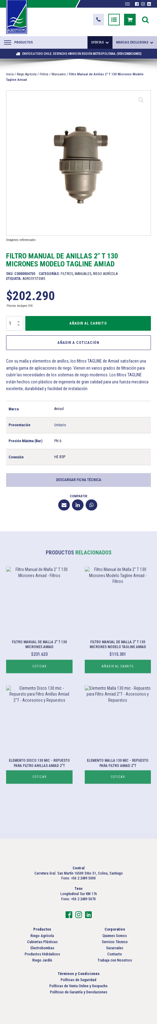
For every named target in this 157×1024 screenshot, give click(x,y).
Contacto (114, 954)
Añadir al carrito (88, 323)
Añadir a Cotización (78, 343)
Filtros (44, 74)
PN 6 (57, 441)
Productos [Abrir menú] (18, 42)
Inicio (10, 74)
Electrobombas (42, 948)
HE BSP (59, 457)
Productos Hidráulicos (42, 954)
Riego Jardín (42, 960)
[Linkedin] (78, 504)
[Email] (64, 504)
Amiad (59, 409)
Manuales (59, 74)
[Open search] (145, 20)
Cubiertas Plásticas (42, 941)
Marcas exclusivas (134, 42)
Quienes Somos (114, 935)
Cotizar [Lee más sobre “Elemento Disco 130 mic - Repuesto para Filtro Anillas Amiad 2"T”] (39, 797)
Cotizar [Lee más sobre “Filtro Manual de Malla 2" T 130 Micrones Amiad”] (39, 686)
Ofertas (100, 42)
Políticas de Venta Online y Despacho (78, 986)
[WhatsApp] (91, 504)
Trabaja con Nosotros (115, 960)
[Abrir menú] (127, 4)
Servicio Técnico (115, 941)
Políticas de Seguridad (78, 979)
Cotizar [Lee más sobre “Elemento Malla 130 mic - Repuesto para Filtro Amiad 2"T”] (118, 797)
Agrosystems (34, 279)
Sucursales (114, 948)
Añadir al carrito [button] (118, 686)
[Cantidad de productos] (14, 323)
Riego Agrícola (27, 74)
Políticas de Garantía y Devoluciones (78, 992)
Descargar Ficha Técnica (78, 480)
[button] (98, 19)
